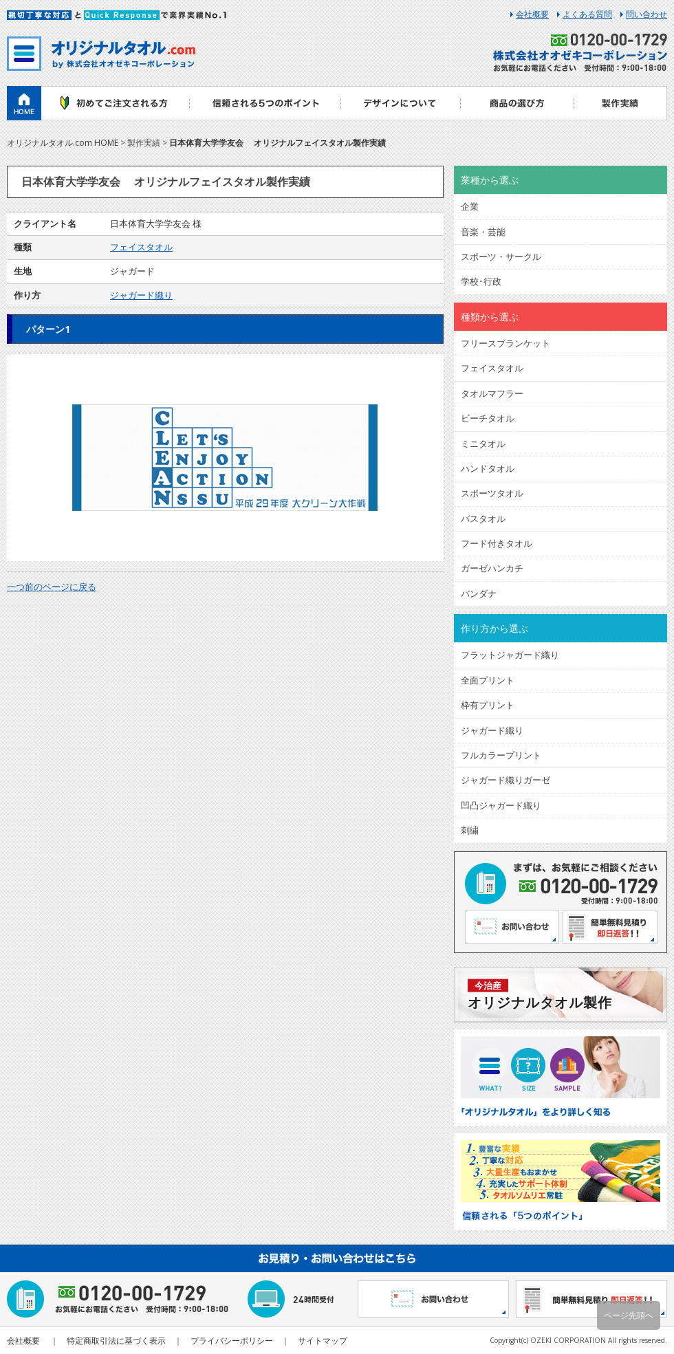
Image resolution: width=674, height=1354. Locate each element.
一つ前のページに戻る (51, 586)
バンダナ (479, 593)
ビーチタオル (487, 418)
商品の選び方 (517, 103)
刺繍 (470, 830)
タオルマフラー (492, 393)
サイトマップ (322, 1340)
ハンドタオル (487, 468)
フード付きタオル (496, 543)
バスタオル (483, 518)
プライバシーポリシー (232, 1340)
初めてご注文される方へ (115, 103)
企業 (470, 206)
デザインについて (400, 103)
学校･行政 (481, 281)
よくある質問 (587, 14)
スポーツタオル (492, 493)
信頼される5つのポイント (264, 103)
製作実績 (620, 103)
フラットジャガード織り (510, 654)
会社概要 (532, 14)
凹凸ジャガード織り (501, 805)
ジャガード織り (141, 295)
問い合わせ (646, 14)
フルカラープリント (501, 755)
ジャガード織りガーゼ (505, 780)
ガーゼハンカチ (492, 568)
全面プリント (487, 680)
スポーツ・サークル (501, 256)
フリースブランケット (505, 343)
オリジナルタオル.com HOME (62, 143)
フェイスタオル (141, 247)
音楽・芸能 (483, 232)
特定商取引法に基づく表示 (116, 1340)
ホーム (24, 103)
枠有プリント (487, 705)
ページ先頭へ (628, 1315)
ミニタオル (483, 443)
